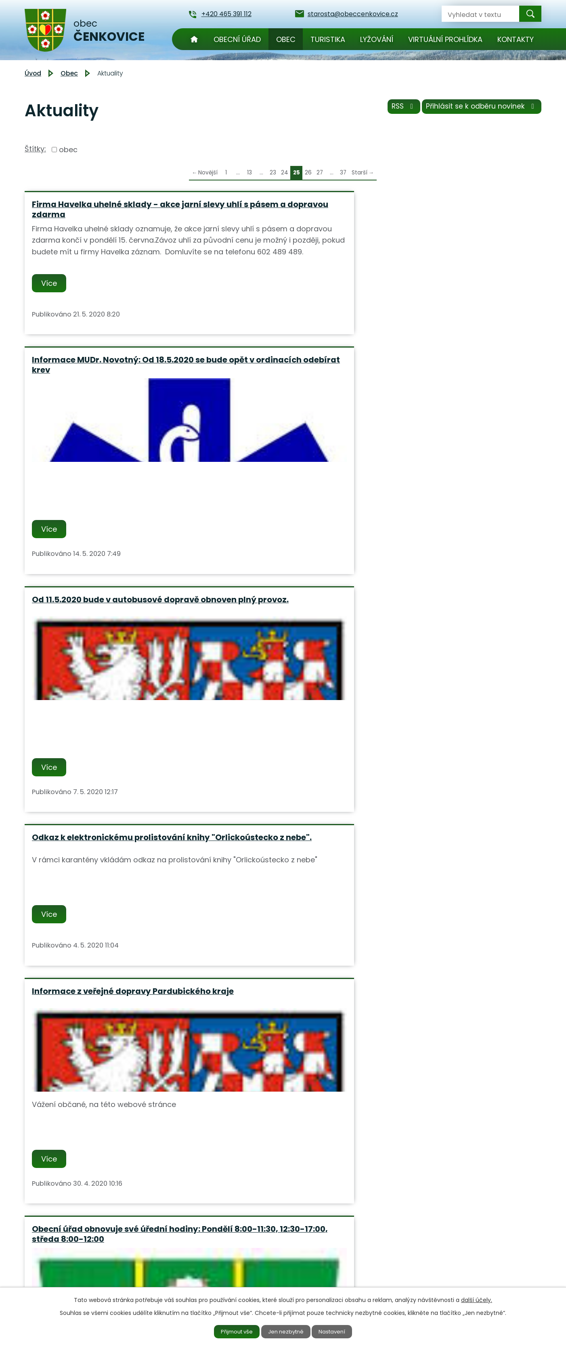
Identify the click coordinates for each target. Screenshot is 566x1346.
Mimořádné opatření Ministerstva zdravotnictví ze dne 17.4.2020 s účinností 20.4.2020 (102, 970)
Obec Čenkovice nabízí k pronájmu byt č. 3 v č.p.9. (103, 713)
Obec (286, 39)
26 (308, 172)
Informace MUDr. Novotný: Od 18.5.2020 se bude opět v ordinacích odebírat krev (280, 214)
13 (249, 172)
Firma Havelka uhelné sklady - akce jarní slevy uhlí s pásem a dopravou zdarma (106, 214)
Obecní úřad (237, 39)
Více (51, 331)
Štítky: (35, 149)
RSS (397, 109)
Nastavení (338, 1331)
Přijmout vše (231, 1331)
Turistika (327, 39)
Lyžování (376, 39)
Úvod (194, 39)
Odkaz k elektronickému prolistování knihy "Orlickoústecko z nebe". (107, 466)
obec (68, 150)
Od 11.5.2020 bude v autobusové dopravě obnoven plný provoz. (448, 209)
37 (343, 172)
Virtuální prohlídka (445, 39)
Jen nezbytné (286, 1331)
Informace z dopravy (426, 708)
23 (273, 172)
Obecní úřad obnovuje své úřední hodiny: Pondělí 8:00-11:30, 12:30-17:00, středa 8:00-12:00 (451, 466)
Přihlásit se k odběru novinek (480, 109)
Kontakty (515, 39)
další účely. (476, 1299)
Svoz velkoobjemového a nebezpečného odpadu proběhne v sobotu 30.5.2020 (279, 718)
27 (320, 172)
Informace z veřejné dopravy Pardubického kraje (267, 461)
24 (284, 172)
